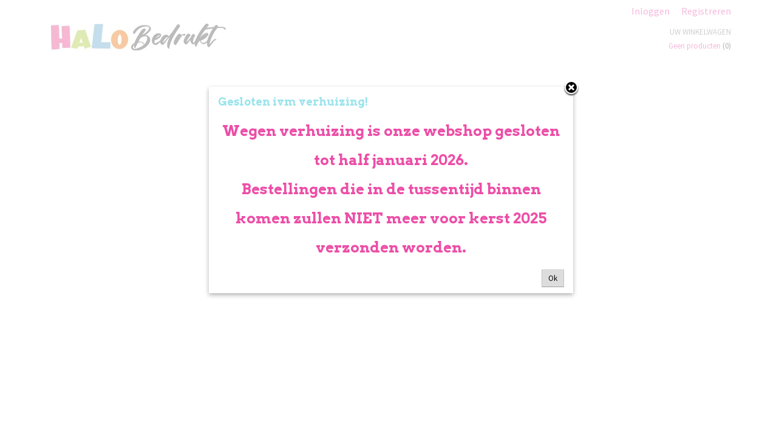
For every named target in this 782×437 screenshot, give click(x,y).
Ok (552, 278)
